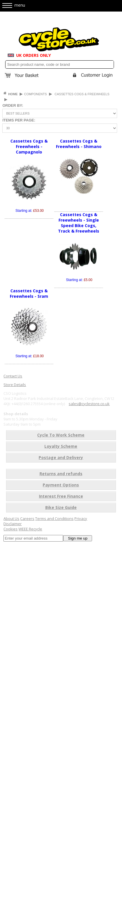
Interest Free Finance (61, 496)
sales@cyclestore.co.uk (89, 403)
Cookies (10, 528)
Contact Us (12, 376)
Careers (27, 518)
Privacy (80, 518)
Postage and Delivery (61, 457)
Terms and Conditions (54, 518)
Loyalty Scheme (60, 446)
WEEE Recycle (30, 528)
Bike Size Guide (61, 507)
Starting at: (29, 211)
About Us (11, 518)
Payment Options (61, 485)
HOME (13, 94)
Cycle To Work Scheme (61, 435)
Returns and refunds (61, 473)
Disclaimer (12, 523)
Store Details (14, 384)
